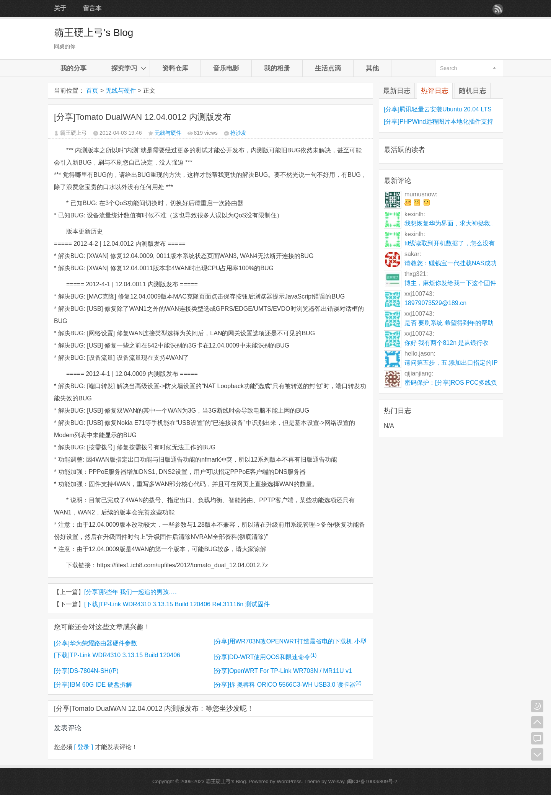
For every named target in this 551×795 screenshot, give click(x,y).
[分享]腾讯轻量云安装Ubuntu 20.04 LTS (438, 109)
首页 (92, 90)
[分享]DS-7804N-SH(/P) (86, 671)
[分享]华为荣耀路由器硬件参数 (95, 643)
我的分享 (73, 68)
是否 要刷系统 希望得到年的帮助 (449, 323)
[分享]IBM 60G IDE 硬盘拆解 (93, 684)
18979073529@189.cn (435, 303)
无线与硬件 (121, 90)
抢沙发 (238, 133)
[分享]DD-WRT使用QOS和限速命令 (265, 657)
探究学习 (124, 68)
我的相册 (277, 68)
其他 (372, 68)
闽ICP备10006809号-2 (372, 781)
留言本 (92, 8)
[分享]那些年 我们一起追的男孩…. (130, 592)
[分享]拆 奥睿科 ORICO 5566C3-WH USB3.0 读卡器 (288, 684)
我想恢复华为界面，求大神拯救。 (450, 223)
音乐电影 (226, 68)
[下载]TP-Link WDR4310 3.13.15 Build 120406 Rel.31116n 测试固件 (177, 604)
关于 (60, 8)
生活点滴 (328, 68)
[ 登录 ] (83, 747)
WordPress (289, 781)
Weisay (336, 781)
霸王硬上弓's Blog (93, 32)
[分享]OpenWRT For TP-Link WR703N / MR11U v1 (283, 671)
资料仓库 (175, 68)
